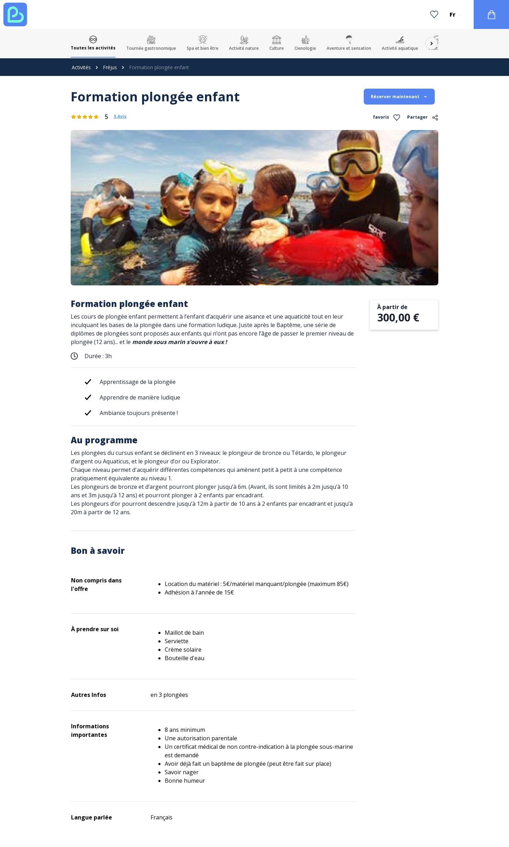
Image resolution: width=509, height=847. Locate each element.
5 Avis (120, 116)
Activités (81, 67)
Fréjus (110, 67)
